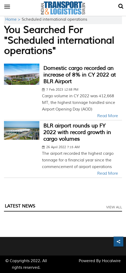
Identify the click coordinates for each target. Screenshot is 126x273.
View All (114, 207)
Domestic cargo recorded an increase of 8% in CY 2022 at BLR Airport (79, 75)
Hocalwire (111, 260)
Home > (13, 19)
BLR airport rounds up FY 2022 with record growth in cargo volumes (77, 132)
